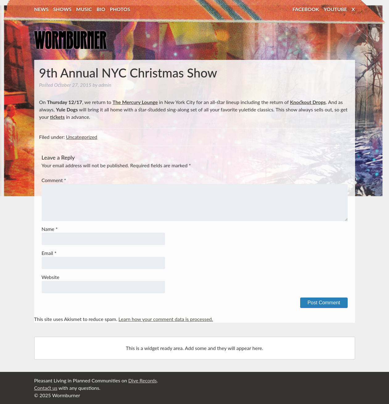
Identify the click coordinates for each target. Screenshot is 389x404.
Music (84, 9)
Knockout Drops (308, 102)
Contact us (45, 388)
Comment (54, 180)
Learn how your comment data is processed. (165, 319)
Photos (120, 9)
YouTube (335, 9)
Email (49, 253)
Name (50, 229)
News (41, 9)
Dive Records (142, 380)
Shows (62, 9)
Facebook (305, 9)
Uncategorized (81, 137)
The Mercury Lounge (135, 102)
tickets (57, 117)
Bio (101, 9)
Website (51, 277)
